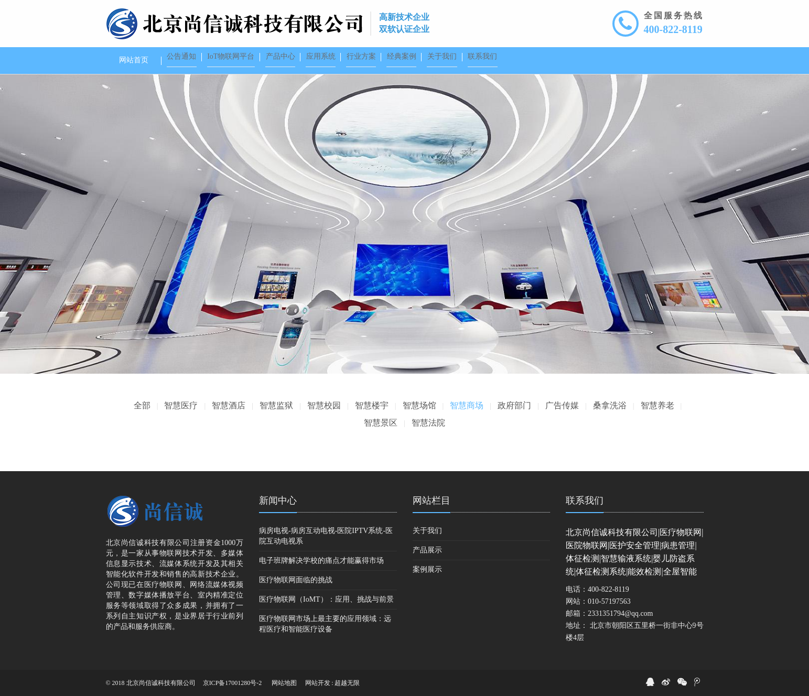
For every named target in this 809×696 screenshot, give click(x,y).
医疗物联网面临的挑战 (295, 580)
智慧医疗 (181, 405)
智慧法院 (428, 422)
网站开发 (317, 683)
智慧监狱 (276, 405)
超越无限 (347, 683)
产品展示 (427, 550)
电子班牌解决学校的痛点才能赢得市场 (321, 560)
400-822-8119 (673, 29)
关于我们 (427, 531)
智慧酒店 (228, 405)
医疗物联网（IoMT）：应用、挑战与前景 (326, 599)
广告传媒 (562, 405)
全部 (142, 405)
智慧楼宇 (372, 405)
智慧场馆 (419, 405)
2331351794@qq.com (620, 613)
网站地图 (284, 683)
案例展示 (427, 569)
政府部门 (514, 405)
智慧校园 (324, 405)
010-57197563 (609, 601)
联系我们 (584, 500)
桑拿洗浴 (610, 405)
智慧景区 (380, 422)
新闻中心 (278, 500)
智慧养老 (657, 405)
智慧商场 (466, 405)
